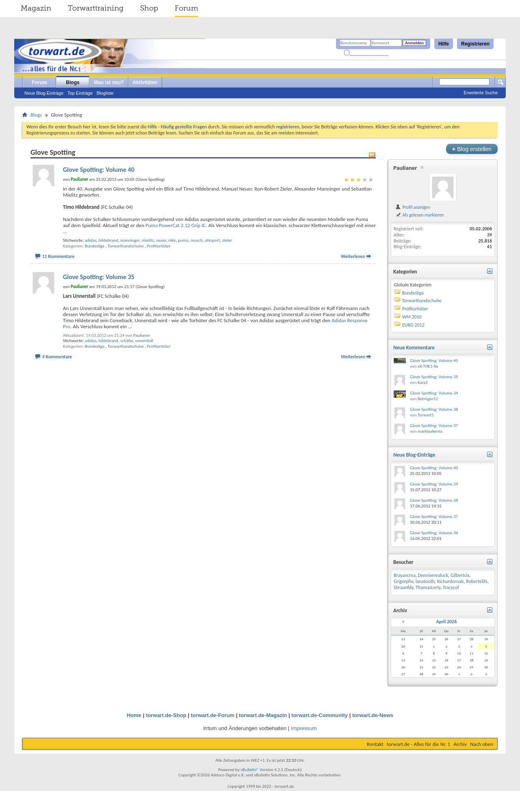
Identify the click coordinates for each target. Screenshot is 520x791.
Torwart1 (426, 415)
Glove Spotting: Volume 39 (434, 376)
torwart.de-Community (319, 715)
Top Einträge (80, 93)
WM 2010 (412, 317)
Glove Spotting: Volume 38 (434, 409)
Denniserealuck (433, 575)
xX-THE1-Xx (428, 366)
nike (172, 240)
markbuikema (430, 431)
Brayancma (405, 575)
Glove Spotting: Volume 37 (434, 425)
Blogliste (105, 93)
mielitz (148, 240)
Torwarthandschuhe (126, 246)
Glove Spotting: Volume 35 (98, 277)
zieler (227, 240)
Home (134, 715)
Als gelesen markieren (419, 215)
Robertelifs (477, 581)
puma (183, 240)
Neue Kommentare (414, 348)
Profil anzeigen (412, 207)
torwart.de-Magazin (263, 715)
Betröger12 (428, 398)
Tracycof (451, 587)
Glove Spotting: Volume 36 (434, 532)
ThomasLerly (428, 587)
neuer (161, 240)
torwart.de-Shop (166, 715)
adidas (90, 240)
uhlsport (212, 240)
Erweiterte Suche (481, 92)
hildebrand (108, 240)
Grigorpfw (403, 581)
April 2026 (446, 621)
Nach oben (481, 744)
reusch (197, 240)
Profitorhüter (159, 246)
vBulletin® (249, 769)
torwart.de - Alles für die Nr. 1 (418, 744)
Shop (149, 8)
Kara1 (423, 382)
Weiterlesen (353, 256)
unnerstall (144, 340)
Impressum (304, 728)
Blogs (72, 82)
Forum (186, 8)
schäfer (126, 340)
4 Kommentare (57, 357)
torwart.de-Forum (213, 715)
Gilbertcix (460, 575)
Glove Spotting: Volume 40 (98, 169)
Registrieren (475, 44)
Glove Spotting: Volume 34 (434, 393)
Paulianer (141, 335)
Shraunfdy (403, 587)
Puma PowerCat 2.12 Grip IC (175, 225)
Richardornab (450, 581)
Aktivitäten (145, 82)
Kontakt (375, 744)
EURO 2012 (413, 325)
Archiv (460, 744)
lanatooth (425, 581)
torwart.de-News (372, 715)
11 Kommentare (58, 256)
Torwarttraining (96, 8)
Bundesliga (94, 246)
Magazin (36, 8)
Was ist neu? (109, 82)
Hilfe (443, 44)
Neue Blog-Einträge (43, 93)
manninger (129, 240)
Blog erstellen (472, 148)
